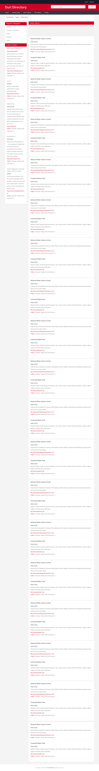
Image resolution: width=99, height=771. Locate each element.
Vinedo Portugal (10, 104)
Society (9, 173)
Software (9, 83)
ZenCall (8, 81)
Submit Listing (16, 12)
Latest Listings (27, 12)
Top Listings (37, 12)
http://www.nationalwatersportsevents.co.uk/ (42, 49)
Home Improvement (12, 51)
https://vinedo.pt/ (11, 126)
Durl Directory (10, 17)
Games (8, 33)
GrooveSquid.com (11, 136)
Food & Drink (10, 106)
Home (7, 12)
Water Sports (24, 17)
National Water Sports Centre (41, 38)
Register (92, 2)
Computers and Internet (12, 30)
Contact (46, 12)
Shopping (9, 37)
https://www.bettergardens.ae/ (15, 71)
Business (8, 27)
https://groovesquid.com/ (13, 158)
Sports (17, 17)
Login (86, 2)
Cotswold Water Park (38, 57)
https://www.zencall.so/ (13, 93)
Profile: (9, 73)
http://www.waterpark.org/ (37, 68)
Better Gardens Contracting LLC (14, 48)
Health (8, 40)
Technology (10, 139)
